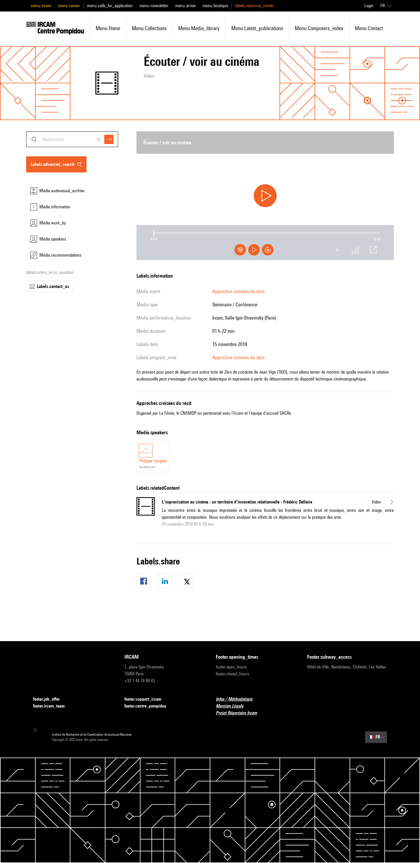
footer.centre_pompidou (148, 706)
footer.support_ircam (146, 699)
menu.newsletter (154, 5)
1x (338, 250)
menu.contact (369, 28)
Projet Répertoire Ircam (240, 713)
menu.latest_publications (257, 28)
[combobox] (72, 139)
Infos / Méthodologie (237, 699)
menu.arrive (185, 5)
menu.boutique (215, 5)
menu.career (69, 5)
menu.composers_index (319, 28)
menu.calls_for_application (110, 5)
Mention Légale (233, 706)
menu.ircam (41, 5)
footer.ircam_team (52, 706)
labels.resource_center (254, 5)
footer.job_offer (50, 699)
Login (368, 5)
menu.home (108, 28)
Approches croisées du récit (238, 291)
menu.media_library (198, 28)
